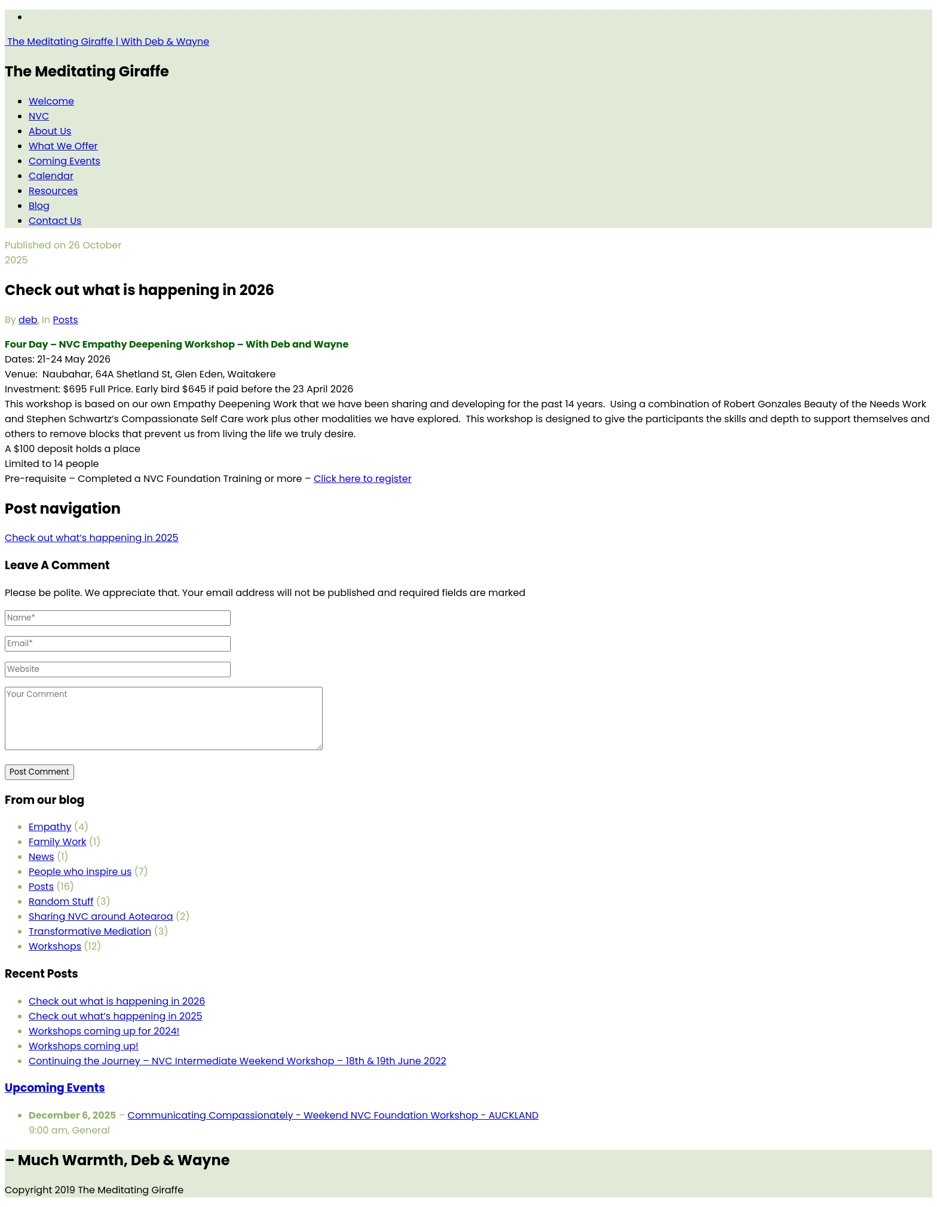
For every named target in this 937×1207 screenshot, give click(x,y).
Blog (39, 206)
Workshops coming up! (84, 1046)
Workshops (55, 946)
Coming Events (64, 161)
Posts (65, 320)
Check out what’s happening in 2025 (116, 1016)
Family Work (58, 842)
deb (28, 320)
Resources (53, 191)
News (41, 857)
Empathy (50, 827)
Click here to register (363, 479)
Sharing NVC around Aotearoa (101, 916)
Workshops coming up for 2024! (104, 1031)
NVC (39, 116)
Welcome (51, 101)
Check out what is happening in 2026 (117, 1001)
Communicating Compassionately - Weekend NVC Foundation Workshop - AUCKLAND (333, 1115)
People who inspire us (80, 872)
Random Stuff (61, 901)
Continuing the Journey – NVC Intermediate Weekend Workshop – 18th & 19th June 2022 (237, 1061)
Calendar (51, 176)
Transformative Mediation (90, 931)
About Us (50, 131)
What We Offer (63, 146)
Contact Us (55, 221)
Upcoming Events (55, 1088)
